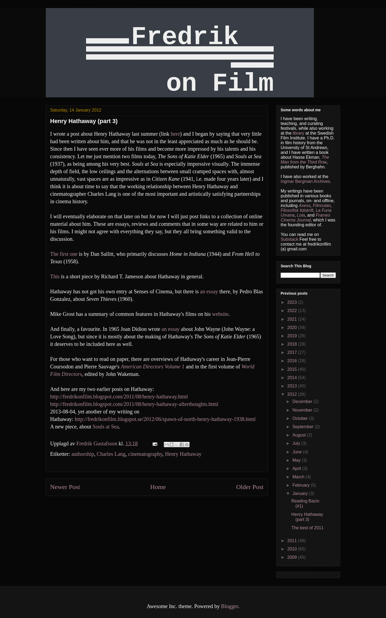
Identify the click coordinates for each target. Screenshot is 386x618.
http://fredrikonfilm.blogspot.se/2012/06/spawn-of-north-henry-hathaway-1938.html (165, 419)
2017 (292, 352)
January (300, 493)
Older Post (249, 486)
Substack (289, 239)
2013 (292, 386)
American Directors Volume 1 (153, 366)
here (175, 134)
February (301, 485)
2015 (292, 369)
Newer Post (65, 486)
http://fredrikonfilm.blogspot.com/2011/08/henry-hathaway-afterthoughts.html (134, 404)
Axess (305, 205)
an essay (209, 291)
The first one (63, 254)
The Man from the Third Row (305, 159)
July (296, 443)
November (302, 410)
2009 (292, 557)
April (297, 468)
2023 (292, 302)
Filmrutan (322, 205)
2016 (292, 360)
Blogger (229, 606)
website (220, 314)
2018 (292, 344)
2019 (292, 336)
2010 (292, 549)
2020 (292, 327)
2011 (292, 540)
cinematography (145, 454)
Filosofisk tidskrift (297, 210)
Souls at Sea (105, 427)
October (300, 418)
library (298, 133)
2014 (292, 377)
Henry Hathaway (183, 454)
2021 (292, 319)
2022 (292, 310)
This (55, 276)
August (299, 435)
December (302, 401)
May (297, 460)
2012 (292, 394)
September (303, 426)
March (299, 477)
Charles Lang (111, 454)
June (297, 452)
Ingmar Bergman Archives (305, 181)
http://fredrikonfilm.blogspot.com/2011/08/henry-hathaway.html (119, 396)
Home (158, 486)
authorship (82, 454)
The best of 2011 (307, 528)
